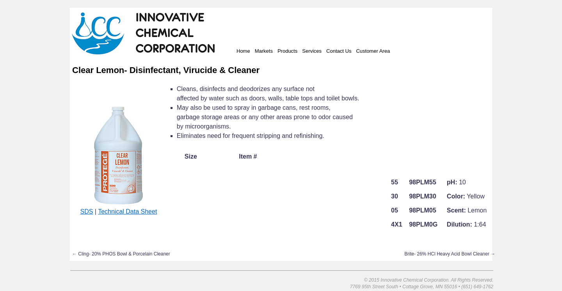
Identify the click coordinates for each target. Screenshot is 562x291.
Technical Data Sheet (127, 211)
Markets (264, 51)
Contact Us (338, 51)
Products (287, 51)
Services (312, 51)
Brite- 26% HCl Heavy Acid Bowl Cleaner (449, 254)
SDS (86, 211)
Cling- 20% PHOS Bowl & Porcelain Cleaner (121, 254)
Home (243, 51)
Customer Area (373, 51)
